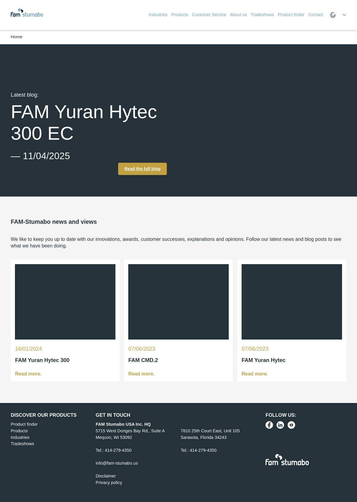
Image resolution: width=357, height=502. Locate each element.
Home (16, 36)
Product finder (24, 424)
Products (19, 430)
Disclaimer (106, 476)
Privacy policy (109, 482)
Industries (20, 437)
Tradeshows (22, 443)
